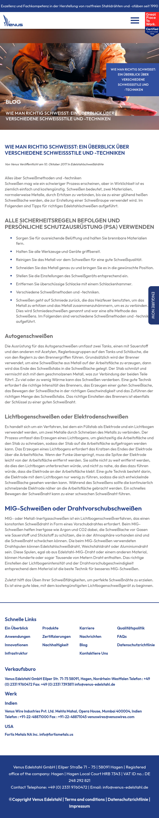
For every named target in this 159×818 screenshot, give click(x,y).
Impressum (79, 806)
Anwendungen (17, 636)
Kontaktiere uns (94, 653)
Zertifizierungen (56, 636)
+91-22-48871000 (34, 716)
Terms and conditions (84, 799)
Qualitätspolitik (131, 628)
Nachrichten (91, 636)
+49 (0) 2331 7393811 (57, 684)
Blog (83, 644)
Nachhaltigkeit (55, 644)
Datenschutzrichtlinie (136, 644)
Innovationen (16, 644)
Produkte (50, 628)
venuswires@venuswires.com (111, 716)
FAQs (121, 636)
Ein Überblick (16, 628)
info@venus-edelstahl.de (95, 684)
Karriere (87, 628)
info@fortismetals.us (56, 734)
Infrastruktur (16, 653)
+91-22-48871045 (72, 716)
